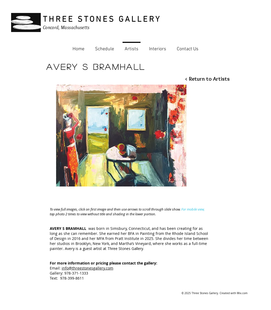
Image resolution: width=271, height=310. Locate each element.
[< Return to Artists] (207, 79)
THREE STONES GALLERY (102, 20)
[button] (121, 135)
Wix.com (242, 293)
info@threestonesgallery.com (87, 268)
